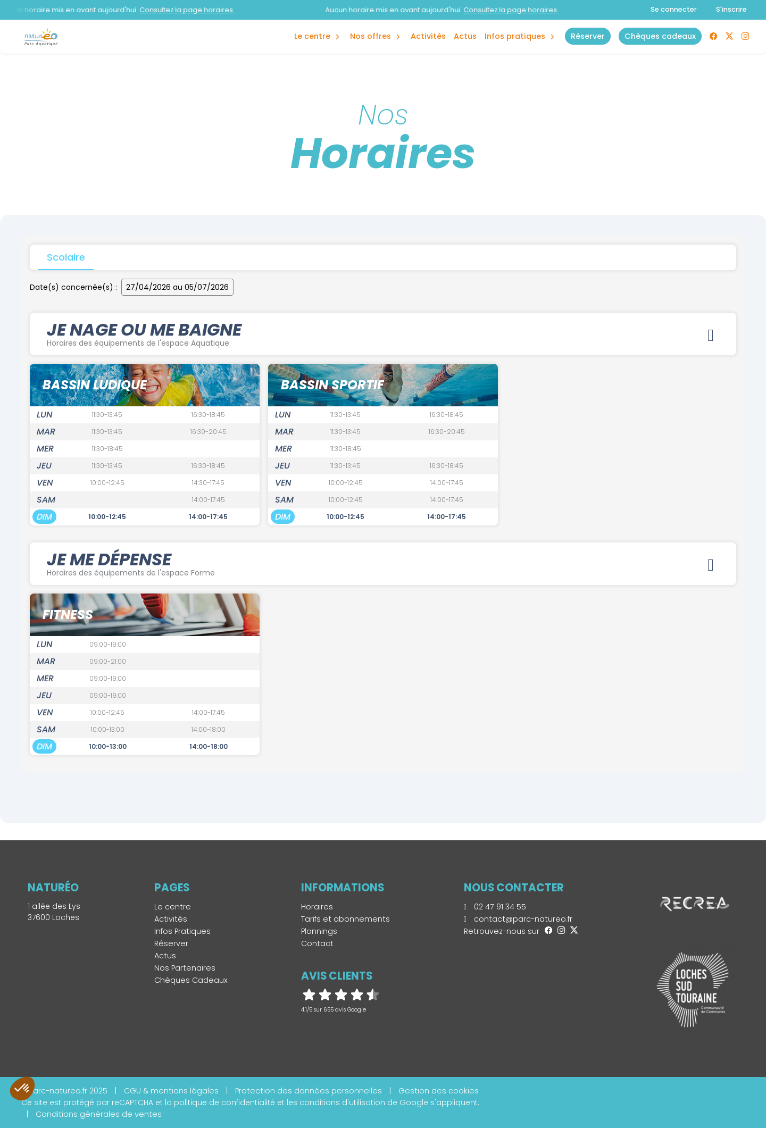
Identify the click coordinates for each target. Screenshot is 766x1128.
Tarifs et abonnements (345, 919)
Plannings (319, 931)
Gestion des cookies (438, 1090)
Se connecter (674, 9)
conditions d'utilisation (342, 1102)
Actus (465, 36)
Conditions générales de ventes (99, 1114)
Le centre (172, 906)
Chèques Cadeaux (191, 980)
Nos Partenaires (184, 968)
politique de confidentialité (224, 1102)
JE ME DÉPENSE (383, 562)
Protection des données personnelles (308, 1090)
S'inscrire (731, 9)
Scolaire (66, 257)
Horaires (317, 906)
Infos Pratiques (515, 36)
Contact (317, 943)
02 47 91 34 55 (495, 906)
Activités (428, 36)
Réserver (171, 943)
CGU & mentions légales (171, 1090)
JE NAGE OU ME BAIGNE (383, 332)
